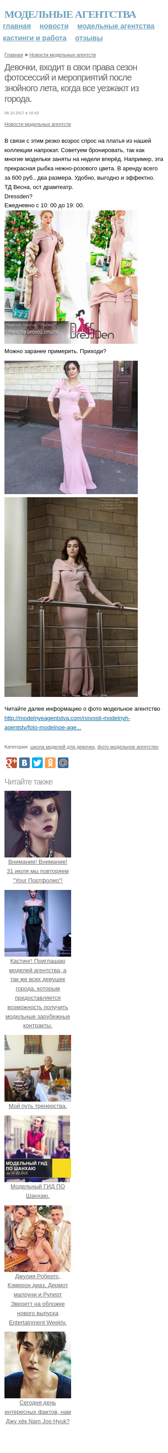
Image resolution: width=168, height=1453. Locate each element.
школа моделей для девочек (62, 746)
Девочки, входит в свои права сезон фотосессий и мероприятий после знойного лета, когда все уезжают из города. (71, 83)
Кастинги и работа (35, 38)
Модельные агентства (70, 14)
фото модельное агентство (128, 746)
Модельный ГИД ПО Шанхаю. (37, 1186)
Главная (17, 26)
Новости (54, 26)
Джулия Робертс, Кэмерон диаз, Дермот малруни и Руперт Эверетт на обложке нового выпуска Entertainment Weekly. (37, 1295)
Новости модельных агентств (62, 54)
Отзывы (89, 38)
